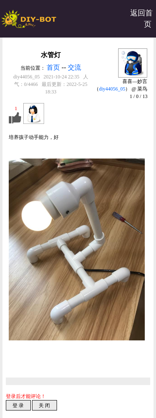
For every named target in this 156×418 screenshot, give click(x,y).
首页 (53, 67)
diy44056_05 (112, 89)
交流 (74, 67)
